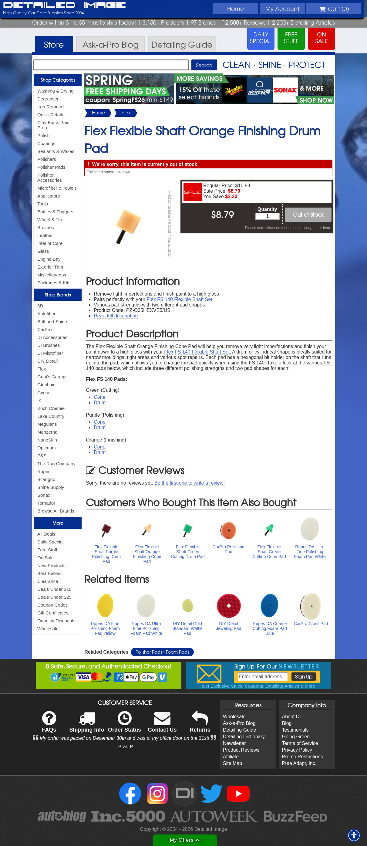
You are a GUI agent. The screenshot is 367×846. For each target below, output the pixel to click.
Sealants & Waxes (55, 151)
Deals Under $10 (54, 589)
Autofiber (46, 313)
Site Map (232, 763)
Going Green (296, 736)
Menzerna (47, 432)
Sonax (43, 495)
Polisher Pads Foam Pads (162, 652)
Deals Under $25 (54, 597)
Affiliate (231, 756)
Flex (41, 368)
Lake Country (50, 416)
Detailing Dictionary (244, 736)
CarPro (44, 329)
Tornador (46, 503)
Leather (45, 235)
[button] (354, 835)
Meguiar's (47, 424)
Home (235, 8)
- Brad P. (124, 746)
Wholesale (48, 628)
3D (40, 305)
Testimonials (295, 730)
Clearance (47, 581)
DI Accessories (52, 337)
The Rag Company (56, 463)
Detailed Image (64, 5)
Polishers (46, 159)
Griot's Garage (52, 376)
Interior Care (49, 243)
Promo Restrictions (302, 756)
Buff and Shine (52, 321)
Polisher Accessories (49, 177)
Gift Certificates (53, 612)
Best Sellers (49, 573)
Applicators (48, 195)
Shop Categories (58, 80)
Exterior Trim (50, 266)
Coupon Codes (52, 604)
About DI (291, 716)
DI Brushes (48, 345)
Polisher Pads (51, 167)
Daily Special (50, 541)
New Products (51, 565)
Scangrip (46, 479)
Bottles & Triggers (55, 211)
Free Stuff (47, 549)
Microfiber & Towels (57, 188)
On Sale (45, 557)
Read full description (116, 315)
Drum (100, 402)
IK (39, 400)
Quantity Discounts (56, 620)
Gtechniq (46, 384)
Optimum (46, 447)
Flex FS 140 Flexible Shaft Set (179, 299)
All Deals (46, 533)
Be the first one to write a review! (189, 483)
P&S (41, 455)
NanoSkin (47, 439)
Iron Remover (51, 106)
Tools (42, 203)
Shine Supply (50, 487)
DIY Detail (47, 361)
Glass (43, 251)
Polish (43, 135)
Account (282, 8)
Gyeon (44, 392)
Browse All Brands (55, 510)
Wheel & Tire (50, 219)
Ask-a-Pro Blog (239, 723)
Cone (99, 397)
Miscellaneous (51, 274)
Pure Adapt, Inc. (299, 763)
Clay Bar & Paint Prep (54, 125)
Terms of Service (300, 743)
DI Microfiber (50, 353)
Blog (286, 723)
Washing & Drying (55, 90)
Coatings (46, 143)
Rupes (43, 471)
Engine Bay (49, 259)
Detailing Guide (239, 730)
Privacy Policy (297, 750)
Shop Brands (58, 295)
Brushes (45, 227)
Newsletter (234, 743)
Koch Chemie (51, 408)
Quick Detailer (51, 114)
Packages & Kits (53, 282)
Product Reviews (241, 750)
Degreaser (48, 98)
